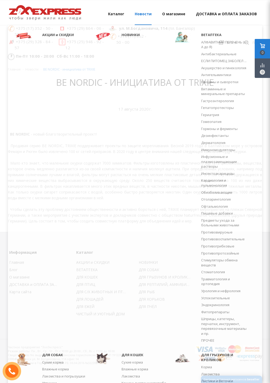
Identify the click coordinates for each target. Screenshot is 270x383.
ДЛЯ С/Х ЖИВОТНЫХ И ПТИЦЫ (103, 291)
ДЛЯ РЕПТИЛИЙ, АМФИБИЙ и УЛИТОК (166, 284)
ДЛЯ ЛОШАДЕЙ (89, 299)
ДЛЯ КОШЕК (87, 277)
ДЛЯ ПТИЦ (85, 284)
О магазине (173, 13)
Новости (143, 13)
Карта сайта (20, 291)
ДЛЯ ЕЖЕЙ (85, 306)
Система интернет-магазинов (231, 379)
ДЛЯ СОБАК (149, 269)
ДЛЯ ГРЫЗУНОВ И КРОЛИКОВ (166, 277)
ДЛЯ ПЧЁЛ (148, 306)
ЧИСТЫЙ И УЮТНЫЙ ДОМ (100, 313)
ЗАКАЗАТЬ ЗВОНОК (14, 371)
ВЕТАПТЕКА (87, 269)
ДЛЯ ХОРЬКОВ (152, 299)
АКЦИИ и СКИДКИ (92, 262)
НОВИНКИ (148, 262)
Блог (13, 269)
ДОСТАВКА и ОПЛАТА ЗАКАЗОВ (226, 13)
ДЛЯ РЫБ (147, 291)
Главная (14, 69)
